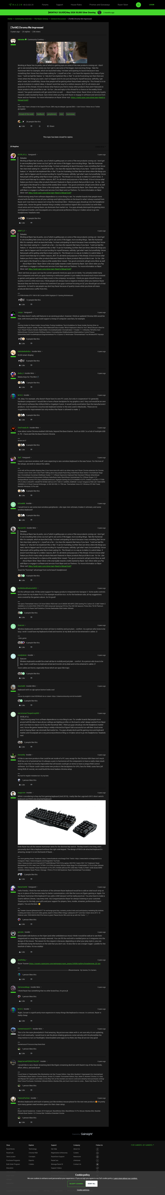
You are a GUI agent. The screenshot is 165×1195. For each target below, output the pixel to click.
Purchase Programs (13, 1160)
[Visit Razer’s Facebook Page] (97, 1149)
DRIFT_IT (21, 231)
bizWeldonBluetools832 (27, 588)
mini (61, 114)
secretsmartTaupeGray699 (28, 713)
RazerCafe (9, 1153)
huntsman (71, 114)
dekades (21, 39)
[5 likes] (29, 415)
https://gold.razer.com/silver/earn (85, 97)
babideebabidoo (24, 351)
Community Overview (23, 19)
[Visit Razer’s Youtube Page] (97, 1164)
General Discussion (58, 19)
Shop (8, 1145)
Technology (33, 1149)
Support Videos (56, 1168)
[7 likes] (29, 382)
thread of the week (26, 114)
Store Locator (10, 1156)
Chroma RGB (33, 1153)
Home (10, 19)
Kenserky (21, 754)
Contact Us (77, 1164)
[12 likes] (29, 218)
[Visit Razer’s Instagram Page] (97, 1153)
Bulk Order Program (13, 1164)
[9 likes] (29, 339)
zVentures (76, 1160)
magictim (21, 792)
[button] (151, 4)
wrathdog (22, 960)
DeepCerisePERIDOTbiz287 (28, 1061)
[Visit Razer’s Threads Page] (97, 1156)
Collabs (31, 1164)
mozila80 (21, 686)
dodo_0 (21, 373)
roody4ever (22, 655)
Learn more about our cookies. (125, 1178)
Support (59, 5)
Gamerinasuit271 (25, 1028)
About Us (76, 1149)
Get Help (54, 1149)
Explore (31, 1145)
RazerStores (10, 1149)
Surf (19, 457)
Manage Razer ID (57, 1164)
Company (76, 1145)
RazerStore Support (57, 1156)
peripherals (51, 114)
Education (9, 1168)
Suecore (21, 625)
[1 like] (27, 780)
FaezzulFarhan (24, 1098)
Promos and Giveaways (100, 5)
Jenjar (20, 312)
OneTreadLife (23, 427)
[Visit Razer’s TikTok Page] (97, 1168)
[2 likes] (27, 612)
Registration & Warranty (59, 1153)
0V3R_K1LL (22, 154)
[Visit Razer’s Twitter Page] (97, 1160)
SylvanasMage (24, 987)
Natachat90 (22, 887)
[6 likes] (29, 445)
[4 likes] (29, 575)
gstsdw (21, 932)
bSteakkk (21, 503)
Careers (76, 1153)
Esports (31, 1160)
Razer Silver (123, 5)
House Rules (76, 5)
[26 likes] (29, 121)
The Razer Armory (41, 19)
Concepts (32, 1156)
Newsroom (77, 1156)
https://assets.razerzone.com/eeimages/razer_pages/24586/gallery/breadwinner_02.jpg (64, 963)
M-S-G (20, 395)
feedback (40, 114)
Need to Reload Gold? (63, 193)
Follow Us (99, 1145)
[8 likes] (29, 360)
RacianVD (22, 528)
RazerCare (54, 1160)
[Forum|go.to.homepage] (21, 4)
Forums (45, 5)
